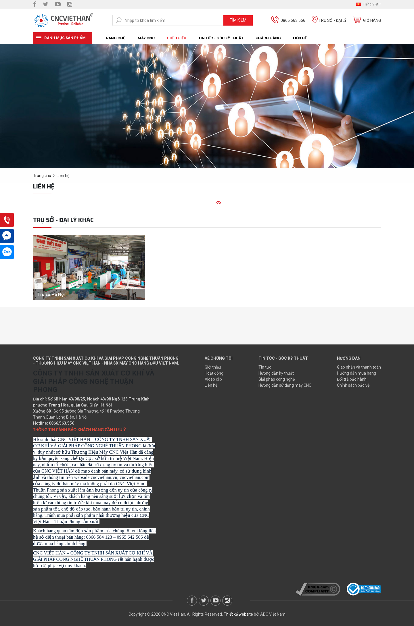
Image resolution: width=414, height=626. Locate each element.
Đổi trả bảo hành (352, 379)
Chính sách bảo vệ (353, 385)
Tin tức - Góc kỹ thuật (221, 38)
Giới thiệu (176, 38)
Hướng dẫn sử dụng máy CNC (284, 385)
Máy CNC (146, 38)
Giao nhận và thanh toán (359, 367)
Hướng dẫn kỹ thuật (276, 373)
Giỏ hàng (372, 20)
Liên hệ (300, 38)
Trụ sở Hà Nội (51, 294)
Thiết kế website (238, 614)
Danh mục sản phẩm (65, 38)
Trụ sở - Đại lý (333, 20)
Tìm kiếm (238, 20)
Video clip (213, 379)
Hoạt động (214, 373)
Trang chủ (115, 38)
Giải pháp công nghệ (276, 379)
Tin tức (264, 367)
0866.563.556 (293, 20)
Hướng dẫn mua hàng (356, 373)
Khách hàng (268, 38)
